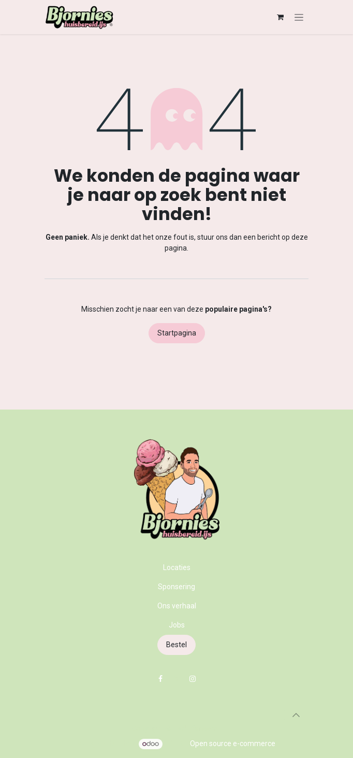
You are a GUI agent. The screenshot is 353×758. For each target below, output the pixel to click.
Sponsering (176, 586)
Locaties (176, 567)
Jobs (177, 625)
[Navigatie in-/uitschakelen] (298, 17)
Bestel (176, 644)
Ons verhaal (176, 606)
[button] (296, 715)
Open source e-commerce (232, 743)
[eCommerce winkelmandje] (280, 17)
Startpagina (176, 333)
